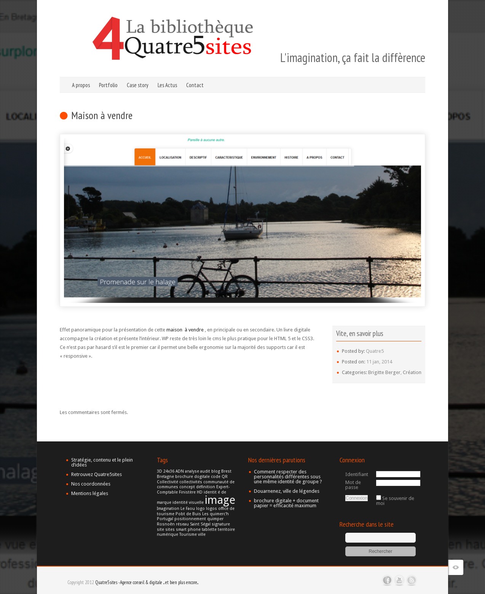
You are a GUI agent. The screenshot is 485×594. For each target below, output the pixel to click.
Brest (226, 471)
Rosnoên (166, 524)
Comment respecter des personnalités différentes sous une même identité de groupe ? (288, 476)
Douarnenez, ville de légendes (286, 491)
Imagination (168, 508)
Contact (195, 85)
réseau (182, 524)
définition (205, 486)
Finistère (187, 492)
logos (211, 508)
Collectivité (167, 481)
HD (200, 492)
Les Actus (167, 85)
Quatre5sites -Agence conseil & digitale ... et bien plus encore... (146, 582)
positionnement (190, 518)
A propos (81, 85)
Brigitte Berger (384, 372)
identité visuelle (188, 502)
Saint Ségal (200, 524)
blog (215, 471)
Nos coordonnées (90, 484)
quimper (215, 518)
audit (205, 471)
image (220, 500)
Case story (137, 85)
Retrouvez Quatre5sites (96, 474)
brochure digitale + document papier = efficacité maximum (286, 503)
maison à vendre (185, 330)
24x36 (168, 471)
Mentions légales (89, 493)
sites (170, 529)
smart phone (188, 529)
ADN (179, 471)
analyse (192, 471)
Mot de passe (353, 484)
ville (202, 534)
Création (412, 372)
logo (200, 508)
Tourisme (188, 534)
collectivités (190, 481)
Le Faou (187, 508)
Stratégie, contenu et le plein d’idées (102, 462)
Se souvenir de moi (395, 500)
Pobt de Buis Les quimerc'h (202, 513)
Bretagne (165, 476)
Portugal (165, 518)
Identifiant (356, 474)
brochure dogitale (192, 476)
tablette (209, 529)
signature (221, 524)
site (160, 529)
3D (159, 471)
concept (187, 486)
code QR (219, 476)
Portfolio (108, 85)
